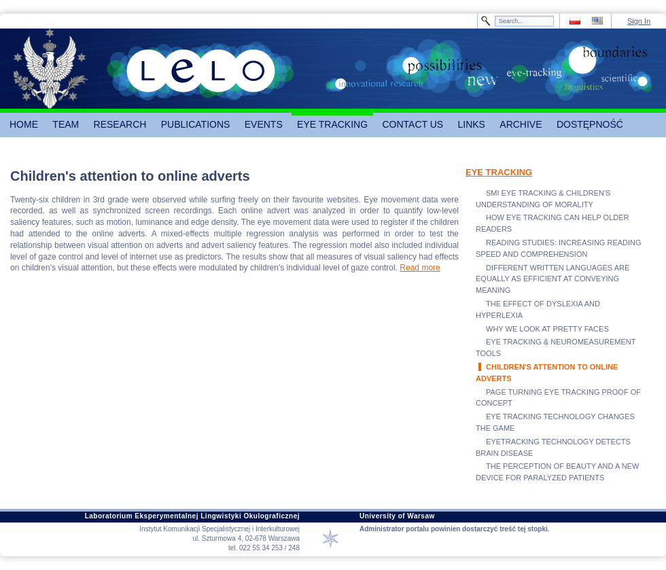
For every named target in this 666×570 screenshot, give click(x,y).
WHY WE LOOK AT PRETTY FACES (547, 329)
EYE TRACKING (499, 172)
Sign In (638, 21)
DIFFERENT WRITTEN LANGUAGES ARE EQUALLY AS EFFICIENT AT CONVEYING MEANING (552, 279)
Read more (420, 267)
